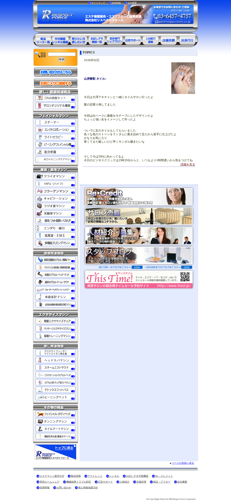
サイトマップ (98, 3)
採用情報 (116, 3)
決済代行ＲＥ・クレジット (187, 39)
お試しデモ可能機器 (137, 476)
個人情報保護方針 (88, 487)
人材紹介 (125, 481)
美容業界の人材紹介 (151, 39)
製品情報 (76, 476)
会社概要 (132, 3)
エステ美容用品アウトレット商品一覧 (60, 39)
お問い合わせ (63, 487)
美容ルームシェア (50, 481)
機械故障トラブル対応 (78, 481)
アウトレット (95, 476)
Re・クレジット (164, 476)
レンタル (114, 476)
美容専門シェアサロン (115, 39)
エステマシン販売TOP (52, 476)
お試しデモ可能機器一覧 (96, 39)
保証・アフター (161, 481)
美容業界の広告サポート (133, 39)
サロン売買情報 (169, 39)
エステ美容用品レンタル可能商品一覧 (78, 39)
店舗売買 (141, 481)
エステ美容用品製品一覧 (42, 39)
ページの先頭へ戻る (183, 463)
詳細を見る (188, 164)
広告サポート (105, 481)
